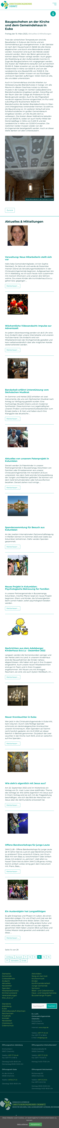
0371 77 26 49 (43, 1033)
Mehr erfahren (22, 1124)
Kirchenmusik (38, 978)
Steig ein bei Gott (39, 976)
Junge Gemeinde (39, 986)
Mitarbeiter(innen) (10, 991)
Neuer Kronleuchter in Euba (20, 717)
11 (25, 957)
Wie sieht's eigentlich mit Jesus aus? (25, 783)
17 (7, 960)
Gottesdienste (8, 978)
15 (44, 957)
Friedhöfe (6, 1016)
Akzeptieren (35, 1124)
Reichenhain (7, 1013)
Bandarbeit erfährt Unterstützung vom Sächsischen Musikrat (27, 391)
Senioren (36, 988)
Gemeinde (7, 976)
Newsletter (7, 986)
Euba (4, 1008)
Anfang (9, 957)
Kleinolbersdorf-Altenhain (13, 1011)
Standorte (6, 1004)
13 (34, 957)
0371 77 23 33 (42, 1055)
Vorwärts (15, 960)
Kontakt (5, 1018)
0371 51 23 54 (42, 1080)
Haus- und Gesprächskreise (44, 993)
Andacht (6, 981)
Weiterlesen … (13, 286)
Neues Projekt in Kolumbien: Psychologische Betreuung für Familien (27, 587)
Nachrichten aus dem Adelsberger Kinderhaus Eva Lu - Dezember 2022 (25, 649)
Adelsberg (6, 1006)
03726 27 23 (12, 1080)
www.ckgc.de (43, 1027)
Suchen (51, 1006)
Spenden (6, 988)
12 (30, 957)
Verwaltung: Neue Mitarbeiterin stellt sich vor (28, 258)
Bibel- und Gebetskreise (43, 991)
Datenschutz (8, 1025)
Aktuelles (6, 983)
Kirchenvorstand (9, 993)
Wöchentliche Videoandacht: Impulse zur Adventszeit (28, 327)
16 (49, 957)
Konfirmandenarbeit (41, 983)
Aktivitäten (37, 974)
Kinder (35, 981)
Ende (24, 960)
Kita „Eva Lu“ (7, 998)
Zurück (10, 210)
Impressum (7, 1023)
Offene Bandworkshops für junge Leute (27, 845)
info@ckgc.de (42, 1038)
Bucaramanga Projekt (41, 995)
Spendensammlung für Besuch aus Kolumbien (25, 528)
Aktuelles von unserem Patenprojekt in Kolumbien (27, 459)
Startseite (6, 974)
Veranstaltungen (9, 995)
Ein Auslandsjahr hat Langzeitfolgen (25, 911)
